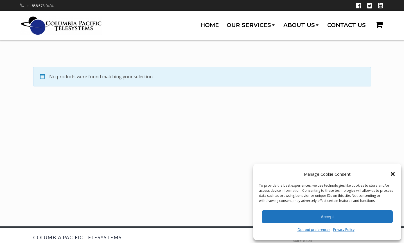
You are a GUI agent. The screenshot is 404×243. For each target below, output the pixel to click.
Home (209, 25)
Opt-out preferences (313, 229)
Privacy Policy (344, 229)
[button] (393, 174)
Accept (327, 216)
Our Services (249, 25)
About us (299, 25)
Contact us (346, 25)
